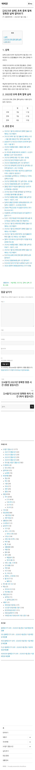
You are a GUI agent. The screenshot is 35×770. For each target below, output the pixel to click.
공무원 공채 (10, 599)
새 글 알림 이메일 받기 (7, 360)
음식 (6, 555)
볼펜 (8, 581)
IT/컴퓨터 (6, 465)
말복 (24, 282)
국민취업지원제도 (10, 605)
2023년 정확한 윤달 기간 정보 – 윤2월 (16, 157)
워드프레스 (8, 468)
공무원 (7, 597)
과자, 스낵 (8, 531)
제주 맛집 (8, 518)
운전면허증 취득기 (10, 610)
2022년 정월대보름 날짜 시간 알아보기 (16, 163)
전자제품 (7, 565)
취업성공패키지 (10, 613)
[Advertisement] (18, 25)
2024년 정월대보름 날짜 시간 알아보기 (16, 260)
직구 (6, 570)
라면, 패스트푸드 (10, 539)
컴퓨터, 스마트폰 (10, 576)
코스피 (9, 507)
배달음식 (9, 557)
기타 (4, 510)
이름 (2, 330)
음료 (6, 552)
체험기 (5, 602)
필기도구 (7, 578)
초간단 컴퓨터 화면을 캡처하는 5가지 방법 (17, 265)
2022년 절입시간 (10, 454)
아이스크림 (10, 534)
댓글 (3, 301)
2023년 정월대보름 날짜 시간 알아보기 (16, 184)
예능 (4, 586)
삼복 (5, 37)
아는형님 (7, 592)
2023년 (19, 282)
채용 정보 (6, 594)
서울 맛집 (8, 515)
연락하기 (5, 732)
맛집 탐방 (6, 512)
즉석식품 (9, 560)
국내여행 (5, 475)
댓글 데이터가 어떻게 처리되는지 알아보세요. (15, 370)
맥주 (6, 541)
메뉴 (30, 4)
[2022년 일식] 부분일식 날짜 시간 (15, 160)
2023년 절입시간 (10, 457)
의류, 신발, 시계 (10, 563)
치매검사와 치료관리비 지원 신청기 (16, 615)
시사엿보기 (6, 523)
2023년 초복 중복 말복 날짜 (12, 39)
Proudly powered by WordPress (17, 766)
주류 (6, 568)
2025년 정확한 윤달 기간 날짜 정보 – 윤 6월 (18, 181)
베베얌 (5, 4)
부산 (6, 481)
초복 (6, 285)
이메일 (3, 339)
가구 (6, 528)
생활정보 (6, 282)
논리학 (7, 473)
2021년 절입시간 (10, 452)
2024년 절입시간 (10, 460)
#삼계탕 (13, 282)
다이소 (7, 536)
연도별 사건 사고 (8, 584)
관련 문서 (7, 42)
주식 (6, 497)
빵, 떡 (6, 544)
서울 (6, 483)
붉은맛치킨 (8, 17)
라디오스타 (8, 589)
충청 (6, 491)
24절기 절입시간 (8, 449)
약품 (6, 549)
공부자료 (5, 470)
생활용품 (7, 547)
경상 (6, 478)
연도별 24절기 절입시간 (12, 462)
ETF (8, 499)
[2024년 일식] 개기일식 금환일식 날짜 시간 (18, 263)
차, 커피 (7, 573)
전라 (6, 486)
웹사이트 (3, 348)
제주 (6, 489)
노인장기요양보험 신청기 (13, 607)
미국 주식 (10, 502)
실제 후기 (6, 526)
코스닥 (9, 505)
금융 (4, 494)
